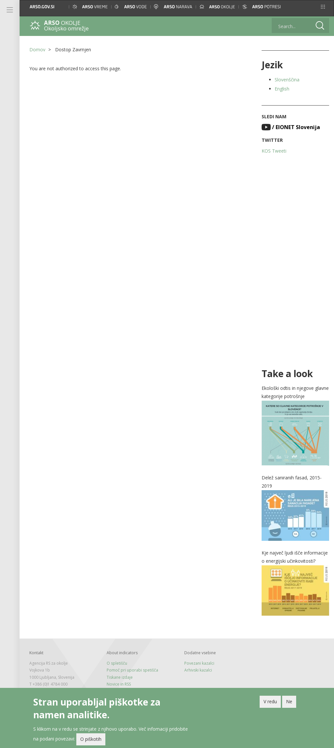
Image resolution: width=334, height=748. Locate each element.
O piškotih (90, 741)
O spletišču (117, 663)
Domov (37, 49)
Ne (289, 703)
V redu (270, 703)
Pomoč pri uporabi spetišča (132, 670)
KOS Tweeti (274, 151)
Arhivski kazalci (198, 670)
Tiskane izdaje (120, 677)
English (282, 89)
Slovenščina (287, 79)
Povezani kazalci (199, 663)
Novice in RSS (119, 684)
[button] (323, 6)
